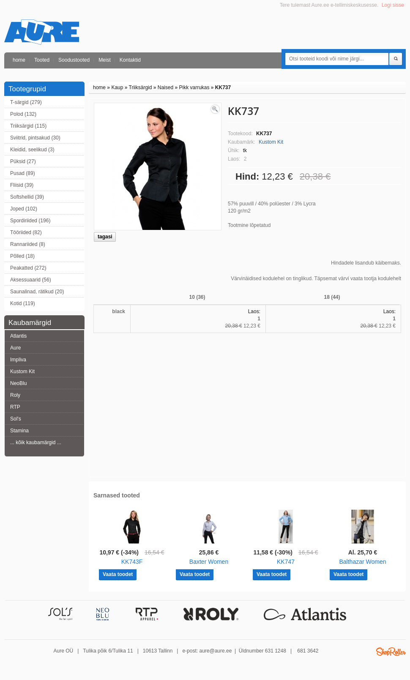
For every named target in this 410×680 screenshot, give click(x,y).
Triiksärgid (140, 87)
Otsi (395, 59)
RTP (15, 407)
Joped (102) (23, 209)
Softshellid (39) (27, 197)
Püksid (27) (23, 161)
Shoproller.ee (391, 651)
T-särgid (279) (26, 102)
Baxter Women (208, 561)
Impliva (18, 360)
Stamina (19, 431)
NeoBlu (18, 383)
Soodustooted (74, 60)
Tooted (41, 60)
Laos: (254, 311)
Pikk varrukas (194, 87)
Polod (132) (23, 114)
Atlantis (18, 336)
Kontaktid (130, 60)
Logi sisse (393, 5)
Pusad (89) (22, 173)
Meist (104, 60)
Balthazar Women (362, 561)
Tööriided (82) (26, 232)
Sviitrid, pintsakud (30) (35, 138)
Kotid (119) (22, 303)
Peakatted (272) (28, 268)
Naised (165, 87)
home (19, 60)
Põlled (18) (22, 256)
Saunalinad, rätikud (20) (37, 292)
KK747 (286, 561)
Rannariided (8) (27, 244)
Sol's (15, 419)
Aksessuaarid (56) (30, 280)
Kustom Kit (22, 371)
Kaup (117, 87)
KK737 (223, 87)
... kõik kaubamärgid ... (35, 442)
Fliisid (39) (21, 185)
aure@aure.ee (215, 651)
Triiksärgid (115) (28, 126)
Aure (15, 348)
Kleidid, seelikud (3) (32, 150)
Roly (15, 395)
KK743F (132, 561)
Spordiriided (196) (30, 221)
